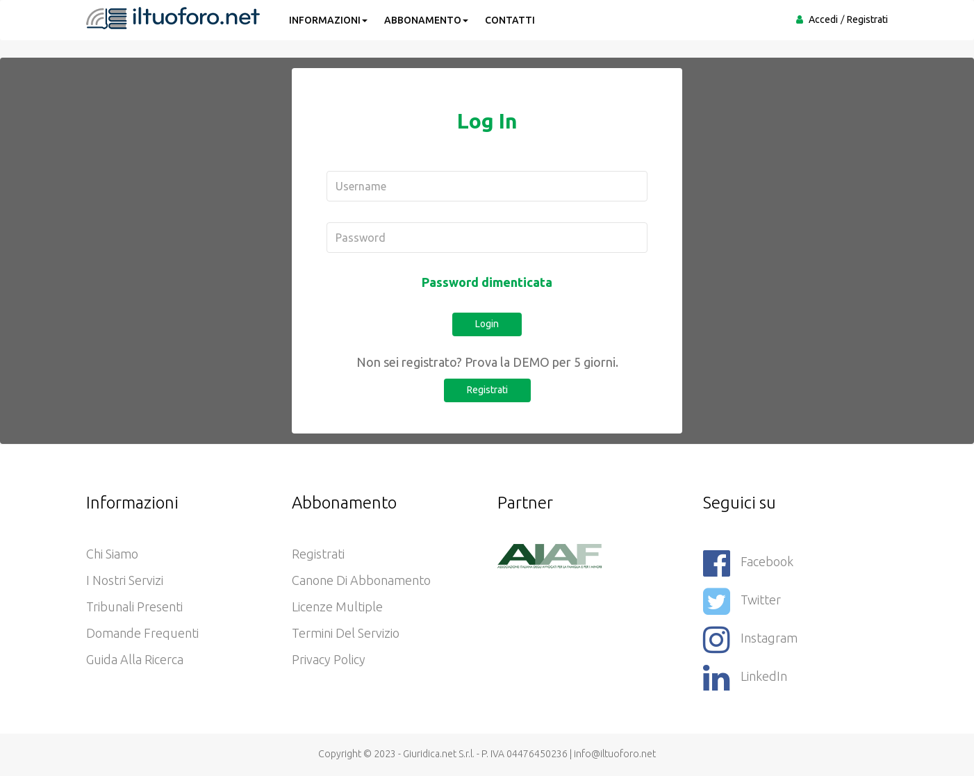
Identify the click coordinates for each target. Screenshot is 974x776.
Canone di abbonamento (361, 580)
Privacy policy (328, 659)
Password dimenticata (487, 282)
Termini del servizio (345, 633)
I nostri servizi (124, 580)
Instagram (750, 639)
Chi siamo (112, 554)
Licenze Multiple (337, 606)
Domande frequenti (142, 633)
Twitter (742, 601)
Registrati (867, 19)
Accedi (823, 19)
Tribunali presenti (134, 606)
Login (487, 323)
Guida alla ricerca (134, 659)
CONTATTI (510, 20)
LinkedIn (745, 677)
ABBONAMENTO (426, 20)
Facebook (748, 563)
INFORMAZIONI (328, 20)
